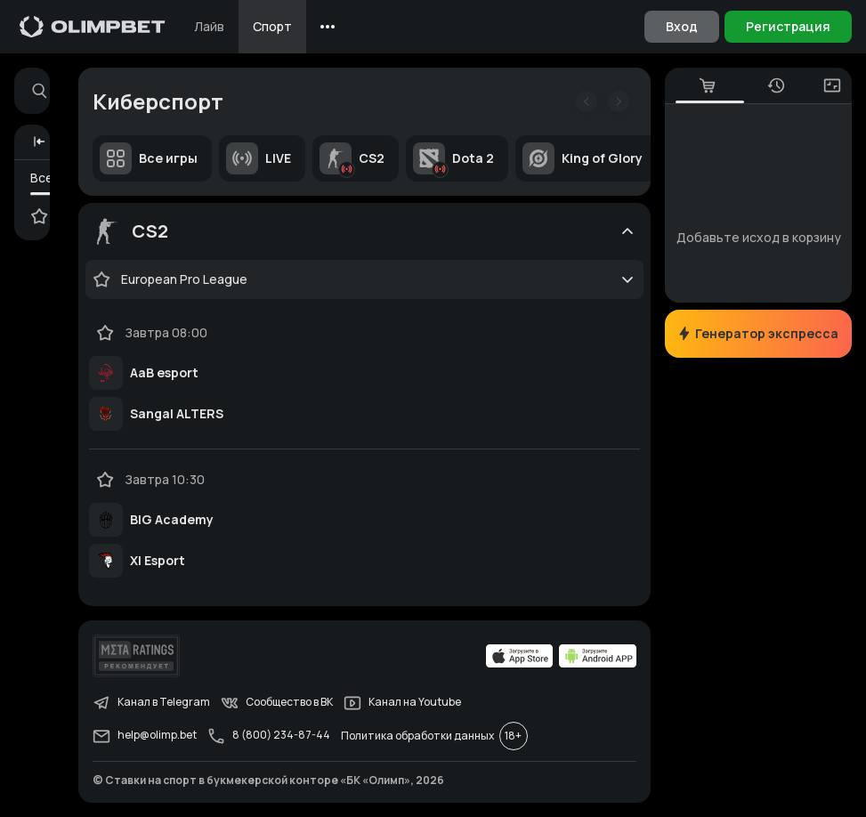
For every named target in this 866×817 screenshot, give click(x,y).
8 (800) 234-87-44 (268, 736)
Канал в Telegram (151, 703)
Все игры (149, 158)
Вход (682, 26)
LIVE (258, 158)
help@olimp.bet (145, 736)
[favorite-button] (101, 279)
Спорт (272, 26)
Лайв (209, 26)
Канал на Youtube (402, 703)
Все (41, 177)
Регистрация (788, 26)
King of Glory (582, 158)
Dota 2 (453, 158)
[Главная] (93, 26)
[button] (39, 142)
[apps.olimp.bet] (520, 655)
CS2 (352, 158)
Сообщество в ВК (277, 703)
